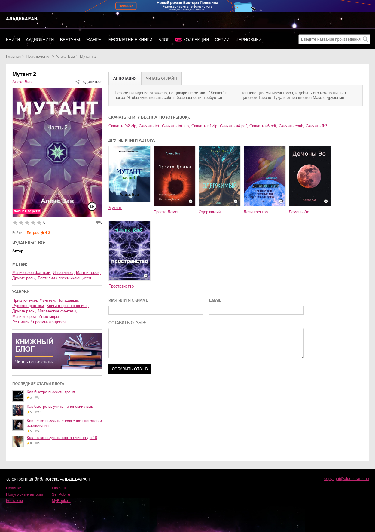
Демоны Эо (299, 212)
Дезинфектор (256, 212)
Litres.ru (59, 488)
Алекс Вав (65, 56)
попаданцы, (68, 300)
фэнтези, (48, 300)
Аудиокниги (40, 39)
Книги (13, 39)
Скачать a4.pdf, (234, 126)
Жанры (94, 39)
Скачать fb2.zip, (122, 126)
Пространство (121, 286)
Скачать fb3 (316, 126)
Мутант (115, 207)
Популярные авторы (24, 494)
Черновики (249, 39)
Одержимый (210, 212)
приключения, (25, 300)
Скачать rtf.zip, (204, 126)
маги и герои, (88, 272)
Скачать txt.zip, (176, 126)
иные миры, (64, 272)
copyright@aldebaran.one (346, 478)
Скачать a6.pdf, (263, 126)
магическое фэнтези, (31, 272)
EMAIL (215, 300)
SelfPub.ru (61, 494)
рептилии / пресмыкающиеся (64, 278)
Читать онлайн (161, 78)
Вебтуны (70, 39)
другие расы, (24, 278)
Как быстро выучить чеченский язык (60, 406)
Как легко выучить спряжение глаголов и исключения (64, 423)
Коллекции (196, 39)
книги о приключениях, (68, 305)
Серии (222, 39)
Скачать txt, (149, 126)
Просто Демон (166, 212)
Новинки (13, 488)
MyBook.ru (61, 500)
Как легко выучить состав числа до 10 (62, 437)
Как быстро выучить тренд (51, 392)
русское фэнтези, (28, 305)
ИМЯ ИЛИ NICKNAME (128, 300)
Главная (13, 56)
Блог (163, 39)
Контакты (14, 500)
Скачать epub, (291, 126)
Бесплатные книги (130, 39)
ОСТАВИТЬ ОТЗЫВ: (127, 323)
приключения (38, 56)
